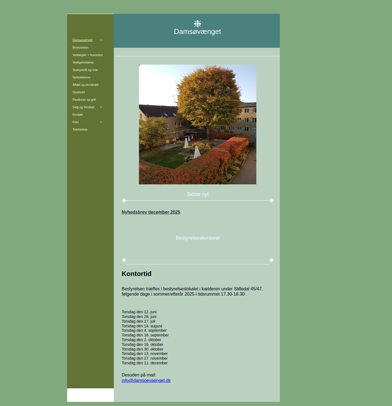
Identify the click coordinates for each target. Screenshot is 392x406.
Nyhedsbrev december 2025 (151, 212)
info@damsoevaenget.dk (146, 380)
